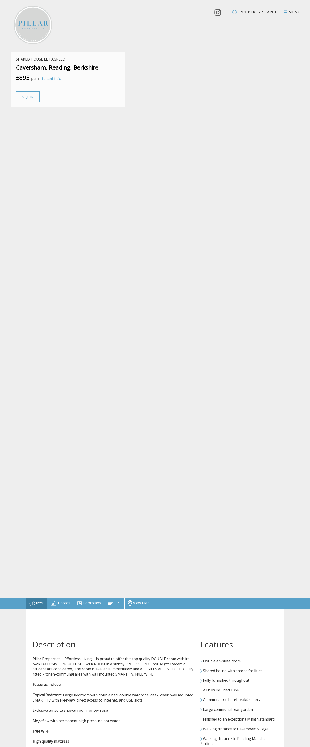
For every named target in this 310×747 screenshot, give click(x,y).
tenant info (51, 78)
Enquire (28, 97)
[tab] (36, 603)
